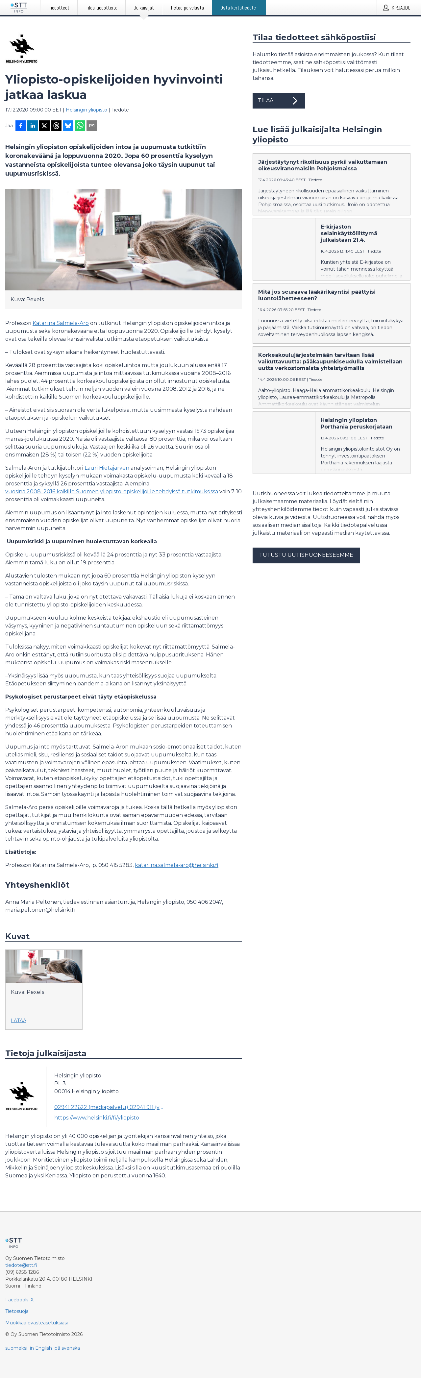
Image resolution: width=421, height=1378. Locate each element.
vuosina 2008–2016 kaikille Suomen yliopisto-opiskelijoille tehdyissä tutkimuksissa (111, 491)
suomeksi (16, 1348)
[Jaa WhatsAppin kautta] (80, 126)
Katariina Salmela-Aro (61, 323)
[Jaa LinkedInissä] (32, 126)
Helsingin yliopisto (86, 110)
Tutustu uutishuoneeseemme (306, 555)
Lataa (18, 1020)
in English (41, 1348)
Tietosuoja (17, 1311)
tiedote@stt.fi (21, 1265)
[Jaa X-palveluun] (44, 126)
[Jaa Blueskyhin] (68, 126)
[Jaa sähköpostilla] (92, 126)
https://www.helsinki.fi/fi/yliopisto (96, 1118)
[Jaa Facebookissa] (20, 126)
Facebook (16, 1300)
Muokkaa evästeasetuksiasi (36, 1323)
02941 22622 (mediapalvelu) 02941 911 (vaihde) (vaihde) (109, 1107)
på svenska (67, 1348)
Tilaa (279, 101)
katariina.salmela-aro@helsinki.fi (176, 865)
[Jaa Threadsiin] (56, 126)
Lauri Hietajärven (107, 468)
